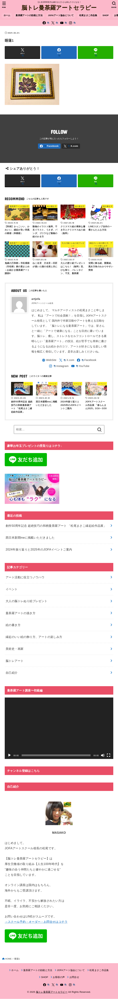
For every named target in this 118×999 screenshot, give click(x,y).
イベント (12, 589)
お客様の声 (59, 977)
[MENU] (4, 5)
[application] (59, 728)
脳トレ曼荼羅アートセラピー (59, 7)
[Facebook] (46, 22)
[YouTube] (63, 22)
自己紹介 (12, 672)
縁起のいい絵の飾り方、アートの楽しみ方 (34, 637)
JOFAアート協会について (61, 15)
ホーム (7, 15)
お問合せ (74, 977)
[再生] (9, 755)
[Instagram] (72, 22)
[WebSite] (48, 360)
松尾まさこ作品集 (88, 15)
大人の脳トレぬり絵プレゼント (26, 601)
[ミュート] (103, 755)
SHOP (106, 15)
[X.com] (54, 22)
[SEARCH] (114, 5)
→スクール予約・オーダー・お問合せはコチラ (36, 922)
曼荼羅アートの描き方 (20, 613)
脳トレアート (14, 661)
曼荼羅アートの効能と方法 (29, 15)
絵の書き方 (13, 625)
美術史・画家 (14, 649)
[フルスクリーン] (108, 755)
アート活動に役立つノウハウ (25, 577)
